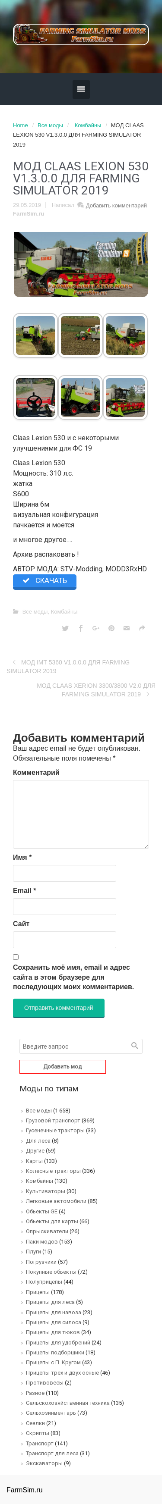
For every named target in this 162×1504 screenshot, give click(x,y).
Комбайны (88, 125)
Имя (22, 857)
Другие (35, 1150)
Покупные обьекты (51, 1272)
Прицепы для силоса (53, 1322)
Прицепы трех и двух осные (62, 1372)
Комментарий (36, 772)
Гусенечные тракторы (55, 1130)
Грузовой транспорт (53, 1120)
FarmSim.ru (28, 213)
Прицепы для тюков (53, 1332)
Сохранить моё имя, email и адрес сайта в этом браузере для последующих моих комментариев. (73, 977)
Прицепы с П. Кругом (53, 1362)
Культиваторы (45, 1191)
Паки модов (42, 1241)
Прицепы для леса (50, 1302)
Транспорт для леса (52, 1453)
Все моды (50, 125)
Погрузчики (41, 1262)
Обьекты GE (41, 1211)
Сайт (21, 923)
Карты (34, 1161)
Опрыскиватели (47, 1231)
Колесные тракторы (53, 1171)
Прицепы (38, 1292)
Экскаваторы (44, 1463)
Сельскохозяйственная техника (68, 1403)
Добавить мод (62, 1066)
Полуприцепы (44, 1281)
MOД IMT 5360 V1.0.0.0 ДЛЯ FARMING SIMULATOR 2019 (68, 666)
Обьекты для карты (52, 1221)
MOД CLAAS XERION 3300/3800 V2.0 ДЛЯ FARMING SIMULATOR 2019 (96, 690)
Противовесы (45, 1382)
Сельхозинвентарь (51, 1413)
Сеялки (35, 1423)
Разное (35, 1393)
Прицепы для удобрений (58, 1342)
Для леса (38, 1140)
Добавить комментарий (116, 205)
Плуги (33, 1251)
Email (24, 890)
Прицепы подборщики (55, 1352)
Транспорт (40, 1443)
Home (20, 125)
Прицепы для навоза (53, 1312)
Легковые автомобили (56, 1201)
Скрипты (37, 1433)
